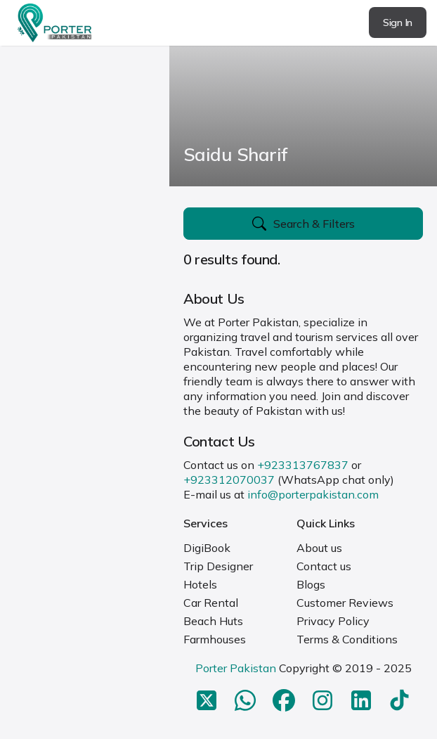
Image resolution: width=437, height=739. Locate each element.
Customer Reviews (344, 603)
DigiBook (206, 548)
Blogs (310, 584)
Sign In (397, 22)
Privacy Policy (333, 621)
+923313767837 (302, 465)
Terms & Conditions (347, 639)
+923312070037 (229, 480)
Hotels (200, 584)
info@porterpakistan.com (313, 494)
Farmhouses (214, 639)
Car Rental (210, 603)
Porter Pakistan (235, 668)
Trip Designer (218, 566)
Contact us (323, 566)
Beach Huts (213, 621)
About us (319, 548)
